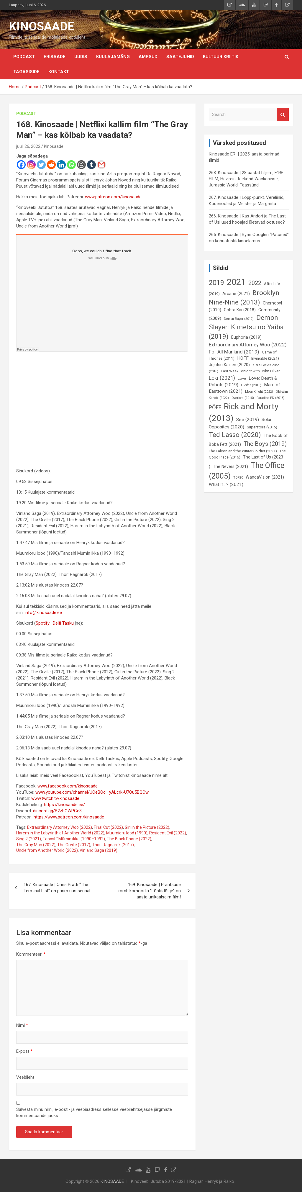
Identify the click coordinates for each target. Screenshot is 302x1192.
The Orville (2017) (73, 844)
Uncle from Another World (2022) (47, 850)
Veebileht (25, 1077)
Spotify (43, 623)
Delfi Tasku (63, 623)
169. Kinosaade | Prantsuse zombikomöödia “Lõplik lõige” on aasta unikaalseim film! (149, 891)
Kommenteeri (31, 954)
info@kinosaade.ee (43, 612)
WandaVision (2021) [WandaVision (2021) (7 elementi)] (265, 477)
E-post (24, 1051)
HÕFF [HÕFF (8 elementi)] (243, 358)
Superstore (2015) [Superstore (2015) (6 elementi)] (262, 427)
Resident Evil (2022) (167, 833)
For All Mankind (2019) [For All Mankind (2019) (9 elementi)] (234, 352)
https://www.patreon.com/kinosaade (69, 817)
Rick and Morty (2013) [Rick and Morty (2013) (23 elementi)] (243, 412)
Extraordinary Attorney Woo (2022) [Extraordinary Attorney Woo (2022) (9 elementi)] (248, 345)
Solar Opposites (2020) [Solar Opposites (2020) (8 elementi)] (240, 423)
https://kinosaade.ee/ (64, 804)
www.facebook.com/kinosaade (67, 786)
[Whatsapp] (71, 164)
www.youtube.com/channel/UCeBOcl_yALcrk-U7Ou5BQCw (92, 792)
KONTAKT (58, 71)
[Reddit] (51, 164)
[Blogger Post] (81, 164)
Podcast (24, 56)
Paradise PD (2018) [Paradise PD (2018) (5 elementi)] (271, 398)
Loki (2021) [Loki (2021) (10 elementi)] (222, 378)
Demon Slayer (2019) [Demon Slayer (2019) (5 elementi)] (239, 319)
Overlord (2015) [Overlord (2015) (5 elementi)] (243, 398)
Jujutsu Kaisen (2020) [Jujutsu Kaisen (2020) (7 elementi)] (229, 364)
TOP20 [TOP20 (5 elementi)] (238, 477)
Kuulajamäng (113, 56)
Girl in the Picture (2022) (147, 827)
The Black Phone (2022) (129, 838)
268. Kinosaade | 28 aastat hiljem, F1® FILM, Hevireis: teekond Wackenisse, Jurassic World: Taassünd (246, 179)
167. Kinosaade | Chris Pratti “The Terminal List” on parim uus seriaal (57, 887)
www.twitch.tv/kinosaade (55, 798)
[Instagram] (31, 164)
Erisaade (54, 56)
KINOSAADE (41, 26)
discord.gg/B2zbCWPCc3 (57, 810)
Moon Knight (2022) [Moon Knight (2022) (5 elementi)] (259, 392)
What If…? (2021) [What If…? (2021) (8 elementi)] (226, 484)
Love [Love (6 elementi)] (242, 378)
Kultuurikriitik (220, 56)
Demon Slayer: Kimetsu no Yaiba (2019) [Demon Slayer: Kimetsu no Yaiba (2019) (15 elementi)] (246, 327)
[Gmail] (101, 164)
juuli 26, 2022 (28, 146)
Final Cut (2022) (108, 827)
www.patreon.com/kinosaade (113, 196)
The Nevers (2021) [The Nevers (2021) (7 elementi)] (230, 466)
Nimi (22, 1025)
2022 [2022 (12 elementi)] (254, 282)
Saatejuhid (180, 56)
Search (283, 114)
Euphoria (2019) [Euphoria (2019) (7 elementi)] (246, 337)
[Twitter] (41, 164)
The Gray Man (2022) (35, 844)
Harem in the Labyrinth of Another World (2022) (60, 833)
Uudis (80, 56)
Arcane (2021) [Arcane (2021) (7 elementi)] (236, 293)
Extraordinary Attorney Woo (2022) (59, 827)
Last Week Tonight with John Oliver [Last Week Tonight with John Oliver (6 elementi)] (250, 371)
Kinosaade (53, 146)
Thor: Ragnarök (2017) (113, 844)
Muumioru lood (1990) (126, 833)
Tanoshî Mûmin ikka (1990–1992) (74, 838)
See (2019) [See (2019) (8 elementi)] (247, 419)
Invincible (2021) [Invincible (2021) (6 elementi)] (265, 358)
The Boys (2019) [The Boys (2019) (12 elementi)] (265, 443)
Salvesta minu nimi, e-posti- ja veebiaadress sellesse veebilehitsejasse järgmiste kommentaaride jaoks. (94, 1112)
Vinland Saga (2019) (98, 850)
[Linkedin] (61, 164)
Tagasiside (26, 71)
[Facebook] (21, 164)
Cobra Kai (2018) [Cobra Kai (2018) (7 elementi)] (240, 309)
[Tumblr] (91, 164)
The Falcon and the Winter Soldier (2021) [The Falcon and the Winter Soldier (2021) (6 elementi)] (243, 451)
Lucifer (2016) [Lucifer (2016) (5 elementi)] (251, 385)
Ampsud (148, 56)
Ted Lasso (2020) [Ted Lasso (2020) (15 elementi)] (235, 435)
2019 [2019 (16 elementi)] (216, 283)
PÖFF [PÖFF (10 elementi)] (215, 407)
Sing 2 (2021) (28, 838)
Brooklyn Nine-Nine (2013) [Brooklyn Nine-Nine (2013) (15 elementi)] (244, 297)
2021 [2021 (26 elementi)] (236, 282)
